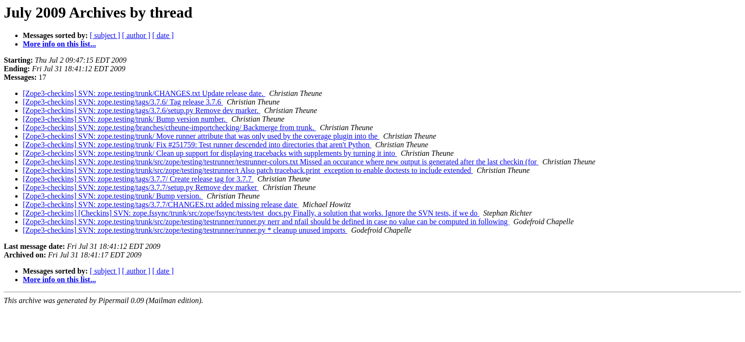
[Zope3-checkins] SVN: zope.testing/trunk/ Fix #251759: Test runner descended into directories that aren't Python (197, 145)
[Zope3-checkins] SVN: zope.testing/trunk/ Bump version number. (125, 119)
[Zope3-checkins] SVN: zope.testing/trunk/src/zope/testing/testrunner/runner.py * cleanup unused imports (185, 230)
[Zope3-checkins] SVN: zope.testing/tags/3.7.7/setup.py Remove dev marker (141, 187)
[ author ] (136, 35)
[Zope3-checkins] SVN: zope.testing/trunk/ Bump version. (113, 196)
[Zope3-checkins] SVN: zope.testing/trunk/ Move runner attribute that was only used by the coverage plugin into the (201, 136)
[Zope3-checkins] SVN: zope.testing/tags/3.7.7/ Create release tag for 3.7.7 (138, 179)
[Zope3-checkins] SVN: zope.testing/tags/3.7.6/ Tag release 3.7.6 (123, 102)
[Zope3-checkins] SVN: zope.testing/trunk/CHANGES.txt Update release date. (144, 93)
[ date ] (162, 35)
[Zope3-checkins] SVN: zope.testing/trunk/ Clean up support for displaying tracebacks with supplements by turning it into (210, 153)
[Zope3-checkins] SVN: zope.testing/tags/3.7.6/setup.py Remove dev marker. (141, 110)
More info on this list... (59, 44)
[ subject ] (105, 35)
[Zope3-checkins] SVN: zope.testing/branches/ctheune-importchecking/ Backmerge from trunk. (169, 128)
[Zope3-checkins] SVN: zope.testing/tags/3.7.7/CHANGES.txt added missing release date (161, 204)
